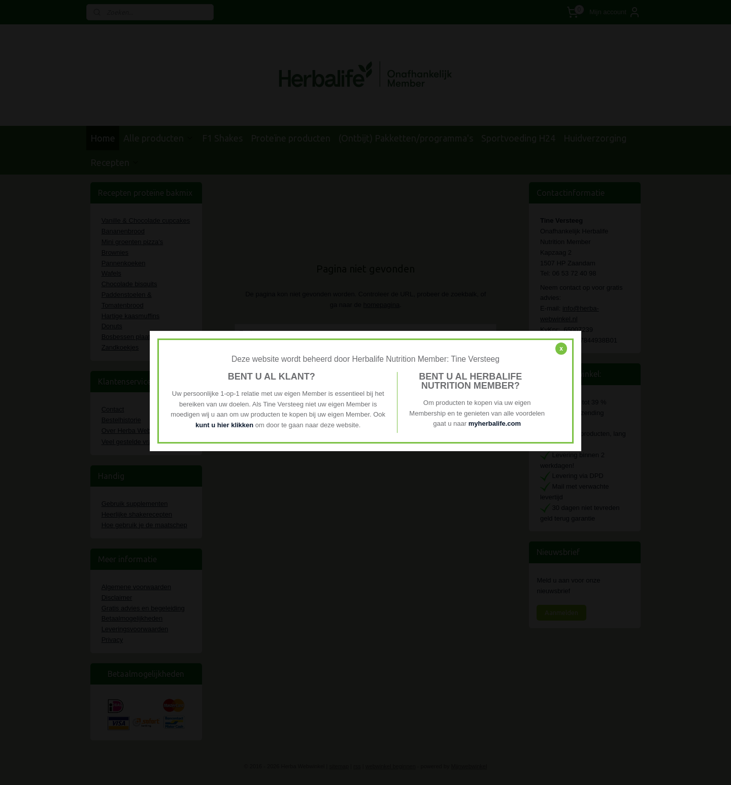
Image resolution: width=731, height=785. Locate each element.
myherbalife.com (495, 424)
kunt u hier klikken (225, 425)
